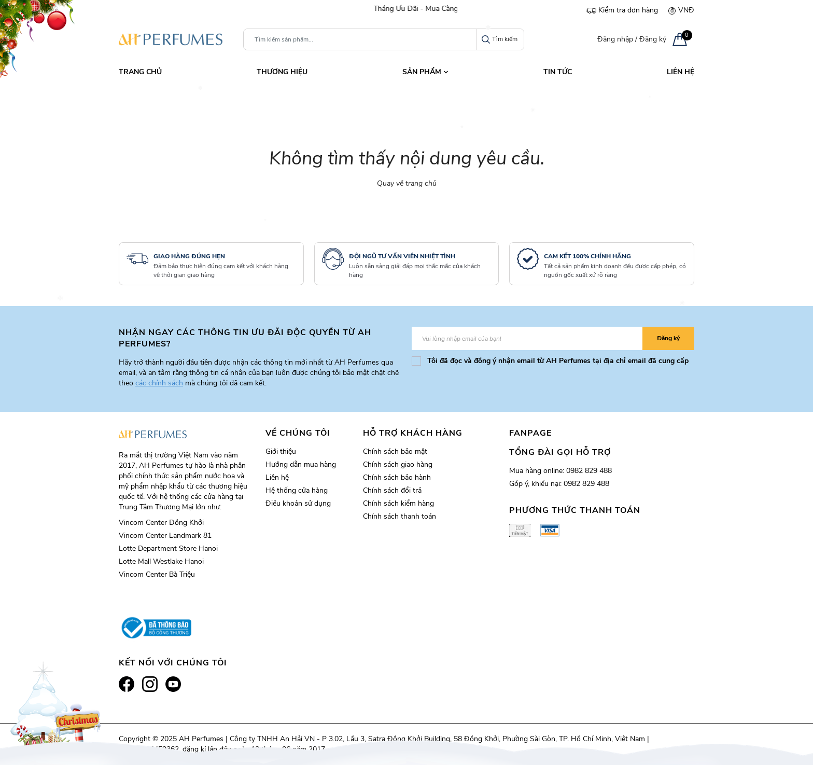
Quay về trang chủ (407, 183)
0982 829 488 (589, 471)
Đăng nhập (615, 39)
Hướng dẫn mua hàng (300, 464)
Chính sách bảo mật (395, 451)
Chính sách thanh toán (399, 516)
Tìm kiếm (499, 39)
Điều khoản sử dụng (298, 503)
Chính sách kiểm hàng (398, 503)
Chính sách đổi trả (392, 490)
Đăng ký (652, 39)
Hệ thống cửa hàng (296, 490)
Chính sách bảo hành (397, 477)
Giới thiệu (280, 451)
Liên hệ (277, 477)
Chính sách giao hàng (397, 464)
